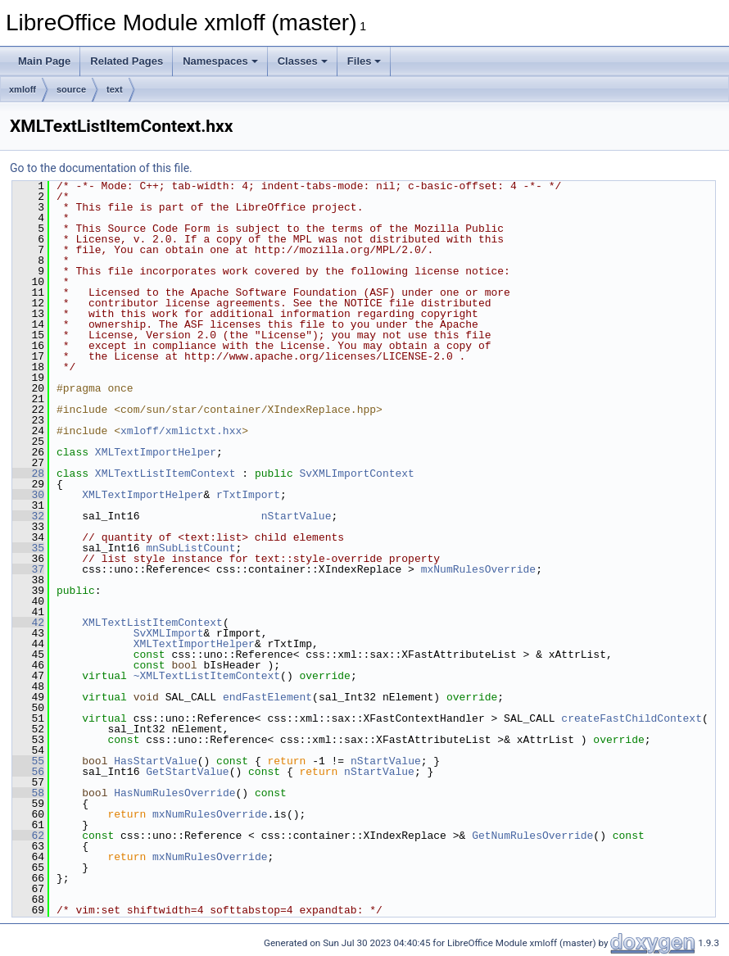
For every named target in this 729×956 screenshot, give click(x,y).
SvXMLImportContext (356, 473)
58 (28, 793)
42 (28, 622)
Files (364, 61)
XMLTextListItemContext (165, 473)
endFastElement (267, 697)
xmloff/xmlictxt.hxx (181, 431)
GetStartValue (187, 771)
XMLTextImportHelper (155, 452)
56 (28, 771)
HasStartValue (155, 761)
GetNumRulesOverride (532, 835)
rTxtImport (248, 494)
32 (28, 516)
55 (28, 761)
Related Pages (126, 61)
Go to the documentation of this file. (101, 167)
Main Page (44, 61)
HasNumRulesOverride (174, 793)
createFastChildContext (631, 718)
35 (28, 548)
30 (28, 494)
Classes (303, 61)
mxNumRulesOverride (478, 569)
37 (28, 569)
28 (28, 473)
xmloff (22, 89)
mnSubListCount (190, 548)
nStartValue (296, 516)
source (71, 89)
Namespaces (220, 61)
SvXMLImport (169, 633)
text (114, 89)
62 (28, 835)
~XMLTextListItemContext (207, 675)
